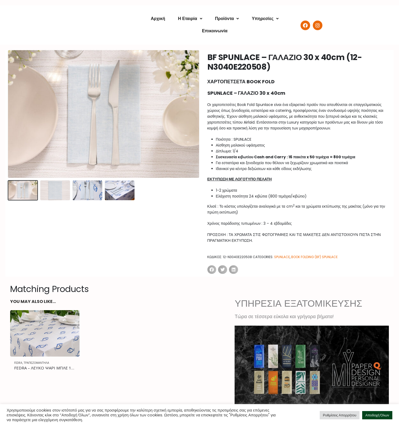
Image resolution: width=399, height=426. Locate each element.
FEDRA (18, 363)
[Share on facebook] (211, 269)
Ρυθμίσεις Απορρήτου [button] (339, 415)
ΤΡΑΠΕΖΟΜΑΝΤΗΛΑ (36, 363)
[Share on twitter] (222, 269)
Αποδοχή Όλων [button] (377, 415)
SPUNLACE (282, 257)
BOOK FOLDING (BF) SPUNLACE (314, 257)
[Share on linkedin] (233, 269)
